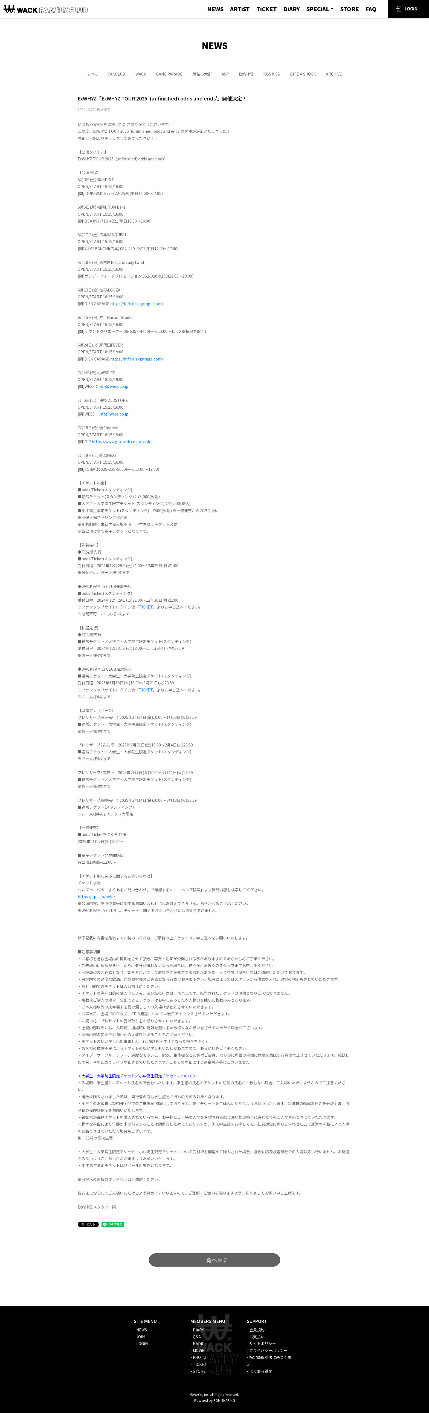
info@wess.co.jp (113, 386)
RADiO (199, 1343)
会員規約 (257, 1330)
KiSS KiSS (271, 74)
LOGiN (411, 8)
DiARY (291, 9)
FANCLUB (116, 74)
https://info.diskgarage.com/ (137, 303)
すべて (92, 74)
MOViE (198, 1350)
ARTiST (240, 9)
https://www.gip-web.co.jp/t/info (122, 441)
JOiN (140, 1336)
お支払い (257, 1336)
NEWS (215, 9)
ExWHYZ (246, 74)
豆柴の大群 (202, 74)
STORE (349, 9)
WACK (140, 74)
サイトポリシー (262, 1343)
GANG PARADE (169, 74)
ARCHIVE (334, 74)
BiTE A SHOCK (303, 74)
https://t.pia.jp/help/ (96, 896)
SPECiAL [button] (317, 9)
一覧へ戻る (214, 1260)
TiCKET (266, 9)
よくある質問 (260, 1371)
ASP (225, 74)
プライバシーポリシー (268, 1350)
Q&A (197, 1336)
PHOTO (199, 1357)
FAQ (371, 9)
